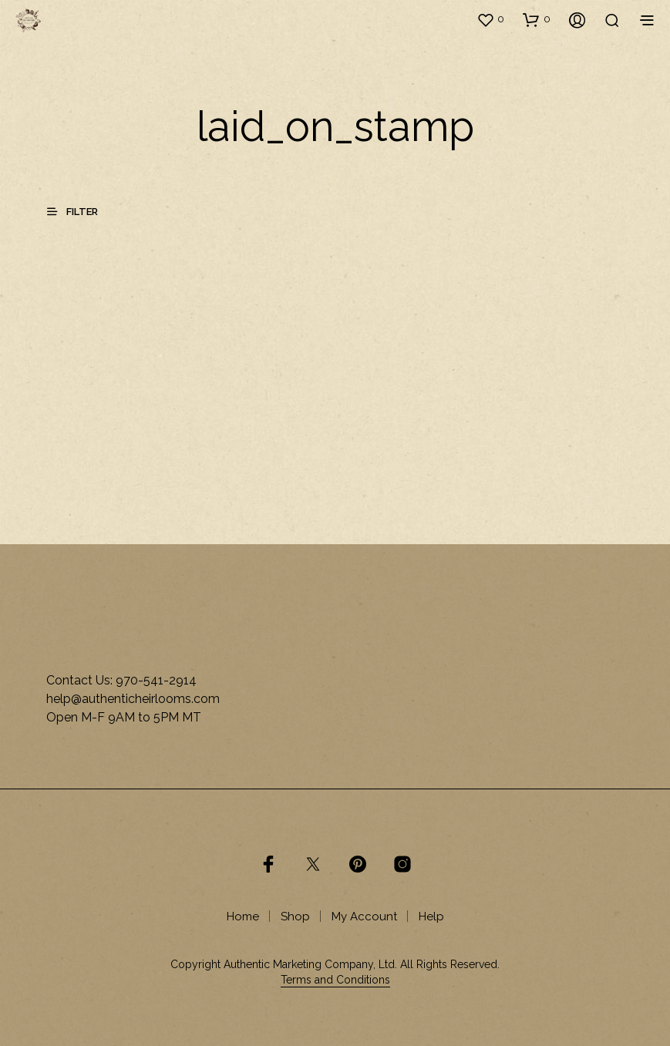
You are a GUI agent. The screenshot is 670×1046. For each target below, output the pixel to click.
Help (431, 916)
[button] (490, 19)
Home (243, 916)
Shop (295, 916)
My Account (364, 916)
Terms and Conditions (335, 980)
